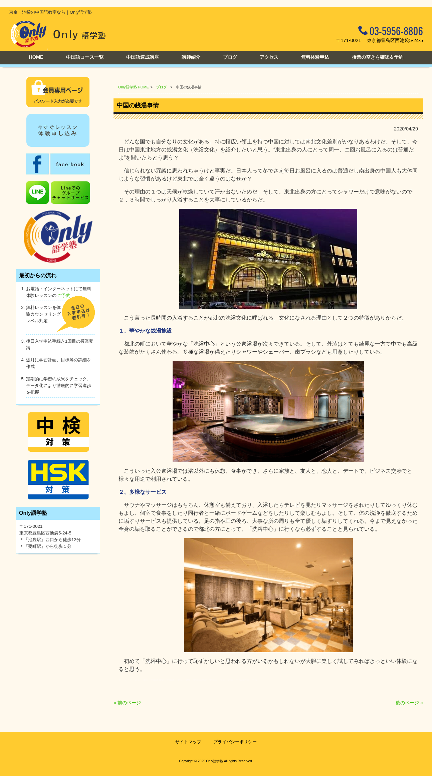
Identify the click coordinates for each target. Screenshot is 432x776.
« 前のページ (127, 702)
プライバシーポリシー (235, 741)
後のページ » (409, 702)
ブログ (161, 87)
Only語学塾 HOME (133, 87)
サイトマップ (188, 741)
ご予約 (63, 295)
